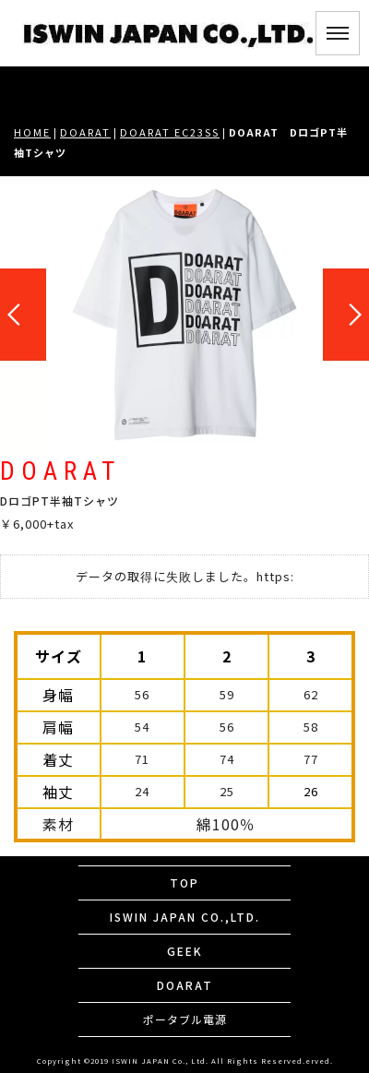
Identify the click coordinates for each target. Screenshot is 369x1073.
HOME (32, 132)
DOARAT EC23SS (170, 132)
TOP (184, 882)
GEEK (185, 951)
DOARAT (85, 132)
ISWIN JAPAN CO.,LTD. (185, 916)
